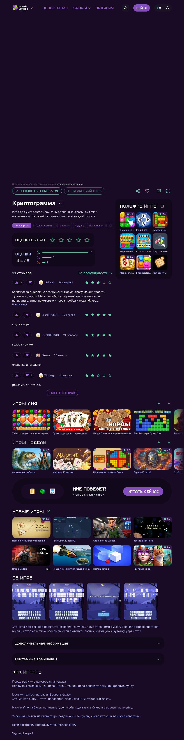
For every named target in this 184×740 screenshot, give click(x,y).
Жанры (81, 8)
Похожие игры (138, 206)
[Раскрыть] (159, 643)
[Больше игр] (162, 206)
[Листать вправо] (169, 403)
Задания (104, 8)
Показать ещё (19, 304)
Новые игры (55, 8)
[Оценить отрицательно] (30, 282)
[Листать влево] (159, 403)
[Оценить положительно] (18, 282)
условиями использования (69, 184)
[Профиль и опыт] (163, 8)
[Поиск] (125, 8)
